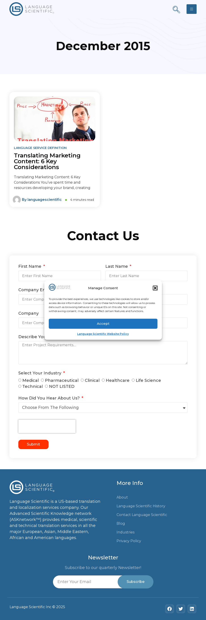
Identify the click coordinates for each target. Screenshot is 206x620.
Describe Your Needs (41, 337)
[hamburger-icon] (192, 9)
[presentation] (47, 426)
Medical (30, 380)
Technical (32, 386)
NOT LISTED (61, 386)
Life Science (148, 380)
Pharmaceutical (62, 380)
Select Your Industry (40, 373)
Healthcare (118, 380)
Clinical (92, 380)
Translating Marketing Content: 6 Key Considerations (47, 161)
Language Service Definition (40, 148)
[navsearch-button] (176, 10)
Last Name (117, 266)
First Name (30, 266)
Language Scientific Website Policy (103, 333)
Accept (103, 323)
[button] (155, 288)
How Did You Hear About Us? (49, 398)
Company (28, 313)
